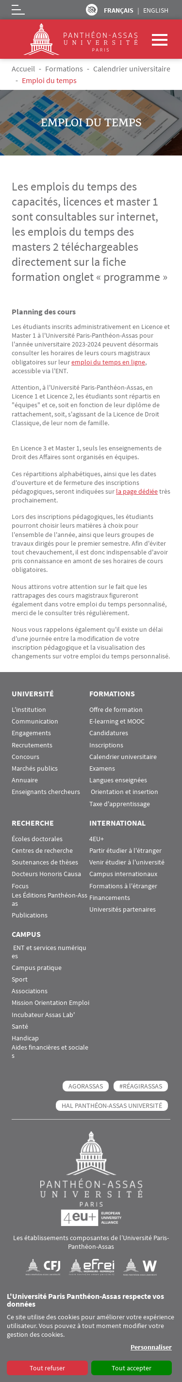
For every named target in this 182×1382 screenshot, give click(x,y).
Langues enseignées (118, 780)
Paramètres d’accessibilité (92, 10)
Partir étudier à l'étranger (125, 850)
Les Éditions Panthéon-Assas (49, 899)
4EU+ (96, 839)
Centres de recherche (42, 850)
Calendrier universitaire (131, 68)
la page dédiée (137, 491)
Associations (30, 991)
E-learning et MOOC (117, 721)
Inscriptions (106, 745)
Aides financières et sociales (50, 1051)
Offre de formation (116, 710)
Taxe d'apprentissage (119, 804)
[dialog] (91, 1334)
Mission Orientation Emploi (50, 1003)
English (155, 10)
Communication (35, 721)
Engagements (31, 733)
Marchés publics (35, 768)
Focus (20, 886)
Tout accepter (131, 1368)
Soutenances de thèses (45, 862)
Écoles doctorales (37, 839)
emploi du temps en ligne (108, 362)
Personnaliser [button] (151, 1347)
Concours (25, 757)
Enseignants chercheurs (46, 792)
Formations (64, 68)
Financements (109, 898)
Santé (20, 1026)
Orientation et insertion (123, 792)
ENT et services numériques (49, 952)
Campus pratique (37, 968)
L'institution (29, 710)
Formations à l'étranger (123, 886)
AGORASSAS (85, 1086)
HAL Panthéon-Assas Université (112, 1105)
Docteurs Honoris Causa (46, 874)
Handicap (25, 1038)
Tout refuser (47, 1368)
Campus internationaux (123, 874)
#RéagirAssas (140, 1086)
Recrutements (32, 745)
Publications (30, 915)
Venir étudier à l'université (127, 862)
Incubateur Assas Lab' (43, 1015)
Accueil (23, 68)
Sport (20, 979)
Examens (102, 768)
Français (118, 10)
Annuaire (25, 780)
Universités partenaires (122, 909)
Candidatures (108, 733)
